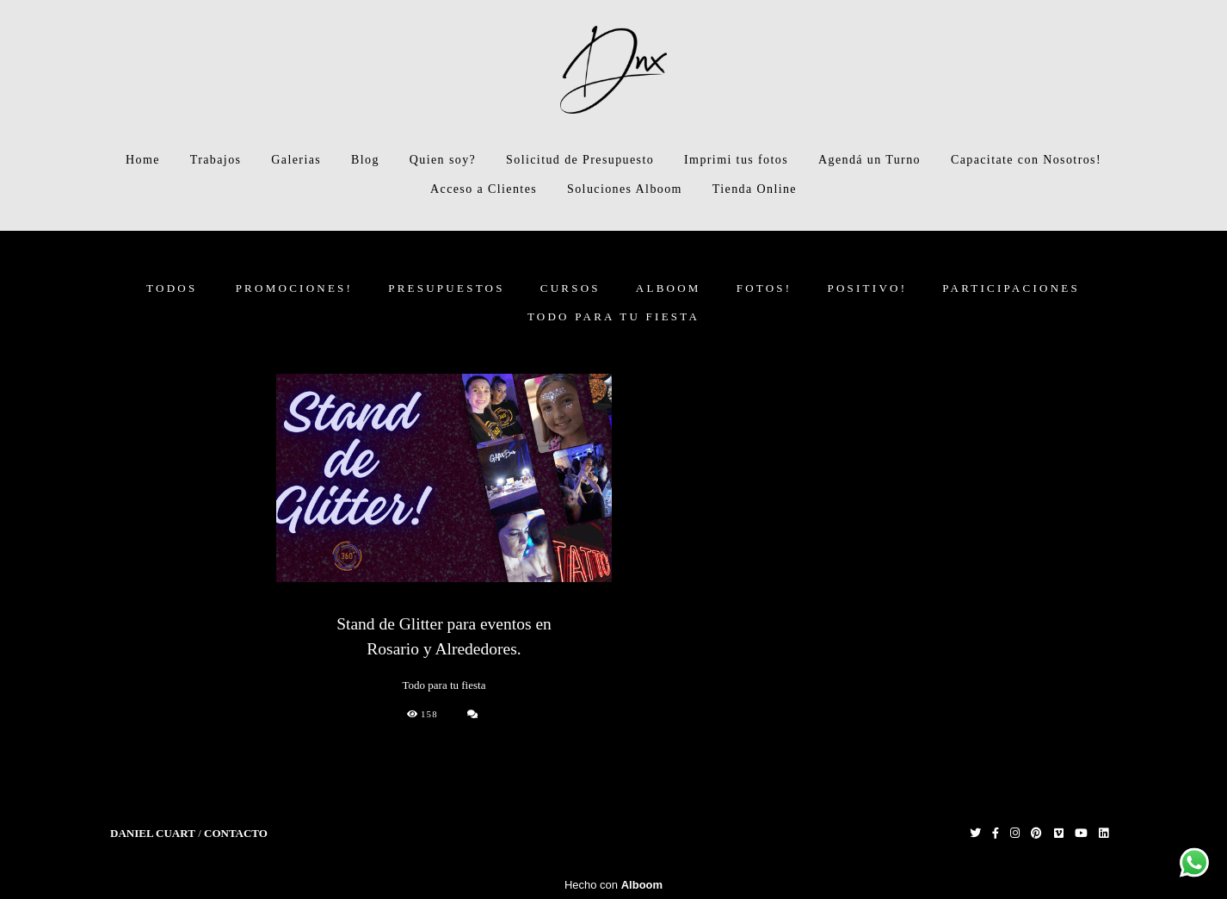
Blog (365, 159)
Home (143, 159)
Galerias (296, 159)
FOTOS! (764, 288)
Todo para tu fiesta (613, 316)
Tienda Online (754, 189)
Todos (171, 288)
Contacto (236, 833)
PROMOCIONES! (295, 288)
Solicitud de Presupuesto (580, 159)
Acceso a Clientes (483, 189)
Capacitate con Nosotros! (1026, 159)
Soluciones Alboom (624, 189)
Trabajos (216, 159)
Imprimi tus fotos (736, 159)
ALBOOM (668, 288)
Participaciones (1011, 288)
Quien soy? (443, 159)
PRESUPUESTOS (446, 288)
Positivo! (867, 288)
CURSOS (570, 288)
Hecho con (613, 884)
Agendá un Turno (869, 159)
